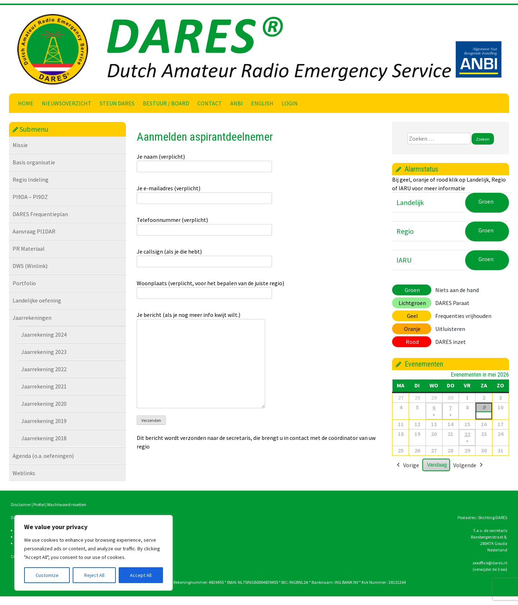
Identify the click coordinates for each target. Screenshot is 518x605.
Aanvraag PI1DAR (34, 231)
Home (25, 103)
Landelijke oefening (37, 300)
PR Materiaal (29, 248)
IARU (404, 259)
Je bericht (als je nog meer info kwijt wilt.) (201, 360)
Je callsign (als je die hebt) (204, 256)
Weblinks (24, 473)
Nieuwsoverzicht (66, 103)
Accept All (140, 575)
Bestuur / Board (166, 103)
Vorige (407, 466)
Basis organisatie (34, 162)
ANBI (236, 103)
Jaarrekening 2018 (44, 438)
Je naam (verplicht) (204, 161)
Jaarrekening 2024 (44, 334)
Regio (405, 231)
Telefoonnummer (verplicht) (204, 224)
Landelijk (410, 202)
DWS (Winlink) (30, 265)
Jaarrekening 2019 (44, 420)
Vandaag (437, 465)
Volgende (468, 466)
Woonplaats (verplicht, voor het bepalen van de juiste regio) (210, 288)
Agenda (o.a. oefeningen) (43, 455)
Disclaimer (21, 504)
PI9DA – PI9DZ (30, 196)
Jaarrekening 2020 (44, 403)
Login (290, 103)
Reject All (94, 575)
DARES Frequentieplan (40, 214)
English (262, 103)
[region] (93, 553)
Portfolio (24, 283)
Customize (47, 575)
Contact (209, 103)
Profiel (39, 504)
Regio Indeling (31, 179)
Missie (20, 145)
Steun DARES (117, 103)
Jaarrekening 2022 (44, 369)
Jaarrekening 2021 (44, 386)
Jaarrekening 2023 (44, 351)
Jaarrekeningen (32, 317)
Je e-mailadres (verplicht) (204, 193)
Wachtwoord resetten (66, 504)
